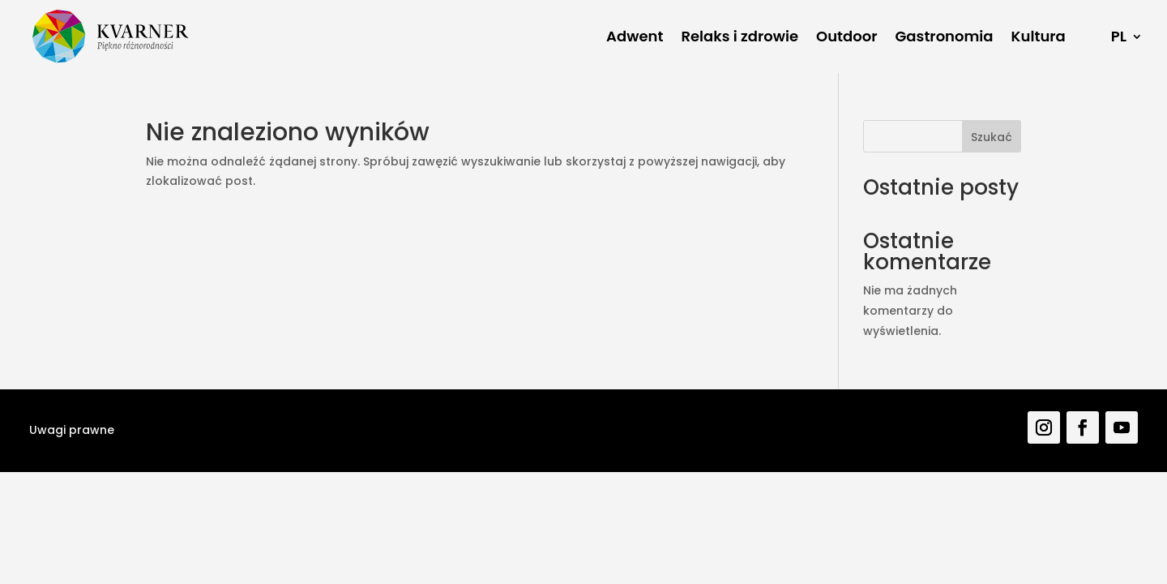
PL (1118, 36)
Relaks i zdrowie (739, 36)
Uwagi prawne (71, 430)
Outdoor (846, 36)
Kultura (1038, 36)
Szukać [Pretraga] (991, 137)
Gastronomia (945, 36)
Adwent (634, 36)
